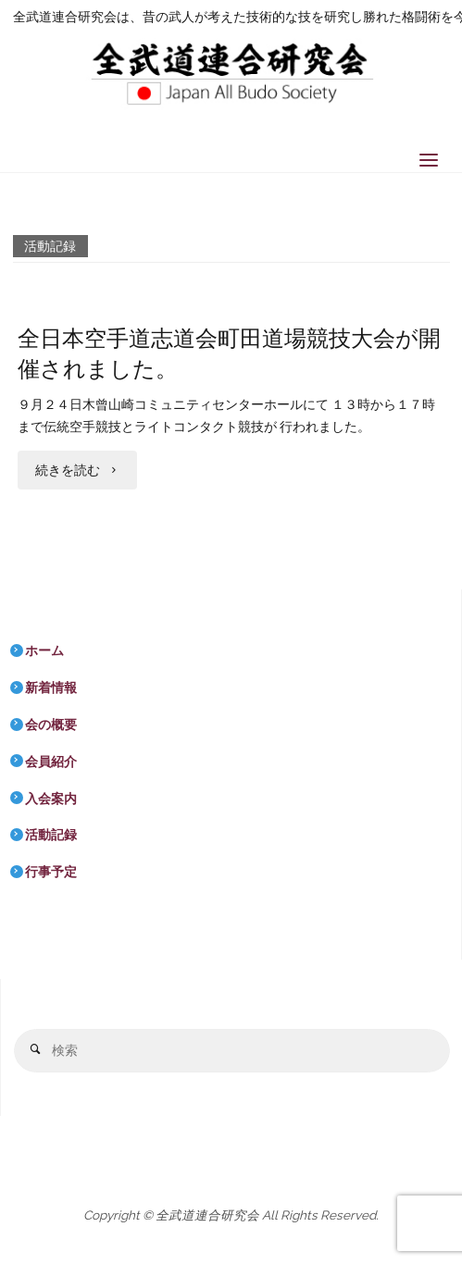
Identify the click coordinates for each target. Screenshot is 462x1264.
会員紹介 (51, 761)
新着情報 (51, 687)
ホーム (44, 650)
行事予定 (51, 871)
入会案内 (51, 798)
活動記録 (51, 834)
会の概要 (51, 724)
